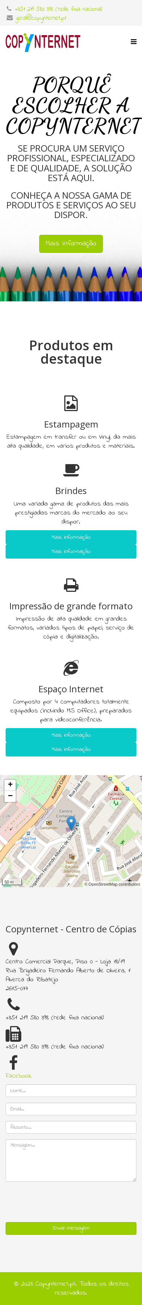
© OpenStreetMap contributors (112, 884)
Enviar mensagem (71, 1228)
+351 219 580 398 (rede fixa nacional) (58, 9)
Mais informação (71, 538)
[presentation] (62, 1202)
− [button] (10, 796)
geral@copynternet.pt (41, 18)
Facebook (19, 1076)
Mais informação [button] (71, 243)
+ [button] (10, 785)
